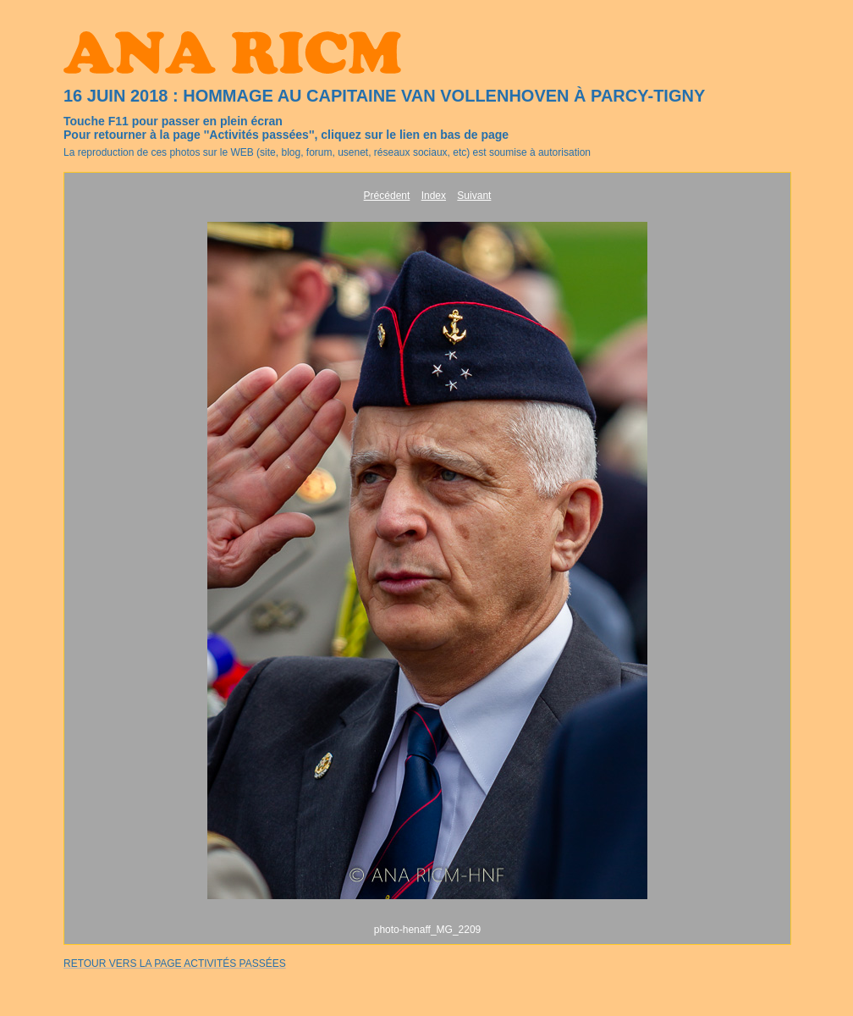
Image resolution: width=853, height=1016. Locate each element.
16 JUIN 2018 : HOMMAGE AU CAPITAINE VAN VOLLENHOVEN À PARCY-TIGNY (384, 95)
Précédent (387, 196)
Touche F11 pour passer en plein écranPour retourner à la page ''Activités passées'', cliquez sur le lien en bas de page (286, 127)
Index (433, 196)
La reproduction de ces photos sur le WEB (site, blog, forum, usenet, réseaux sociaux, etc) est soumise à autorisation (327, 152)
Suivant (474, 196)
